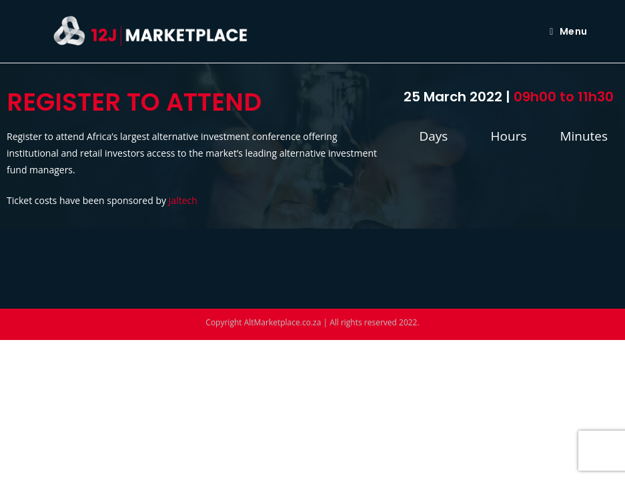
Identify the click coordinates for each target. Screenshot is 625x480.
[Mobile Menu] (568, 31)
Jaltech (183, 200)
